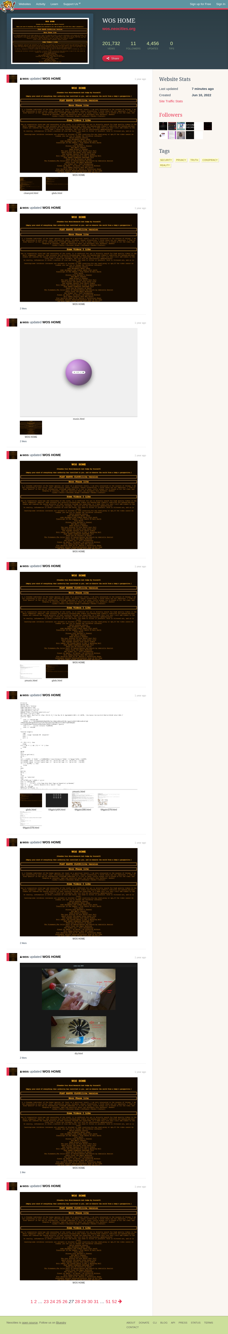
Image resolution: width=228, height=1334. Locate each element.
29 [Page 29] (83, 1301)
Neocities (12, 1322)
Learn (54, 4)
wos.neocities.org (118, 29)
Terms (208, 1322)
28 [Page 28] (77, 1301)
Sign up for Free (200, 4)
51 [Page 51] (108, 1301)
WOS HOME (51, 78)
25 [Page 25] (58, 1301)
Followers (170, 115)
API (173, 1322)
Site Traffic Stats (171, 101)
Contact (132, 1327)
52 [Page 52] (114, 1301)
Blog (164, 1322)
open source (30, 1322)
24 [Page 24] (52, 1301)
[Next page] (120, 1301)
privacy (181, 160)
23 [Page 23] (46, 1301)
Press (183, 1322)
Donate (144, 1322)
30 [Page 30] (89, 1301)
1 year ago (140, 79)
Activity (40, 4)
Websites (25, 4)
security (166, 160)
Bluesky (61, 1322)
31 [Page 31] (96, 1301)
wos (24, 78)
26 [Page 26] (65, 1301)
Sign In (220, 4)
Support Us (72, 4)
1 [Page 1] (32, 1301)
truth (194, 160)
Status (196, 1322)
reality (165, 165)
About (130, 1322)
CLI (155, 1322)
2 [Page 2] (35, 1301)
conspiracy (210, 160)
